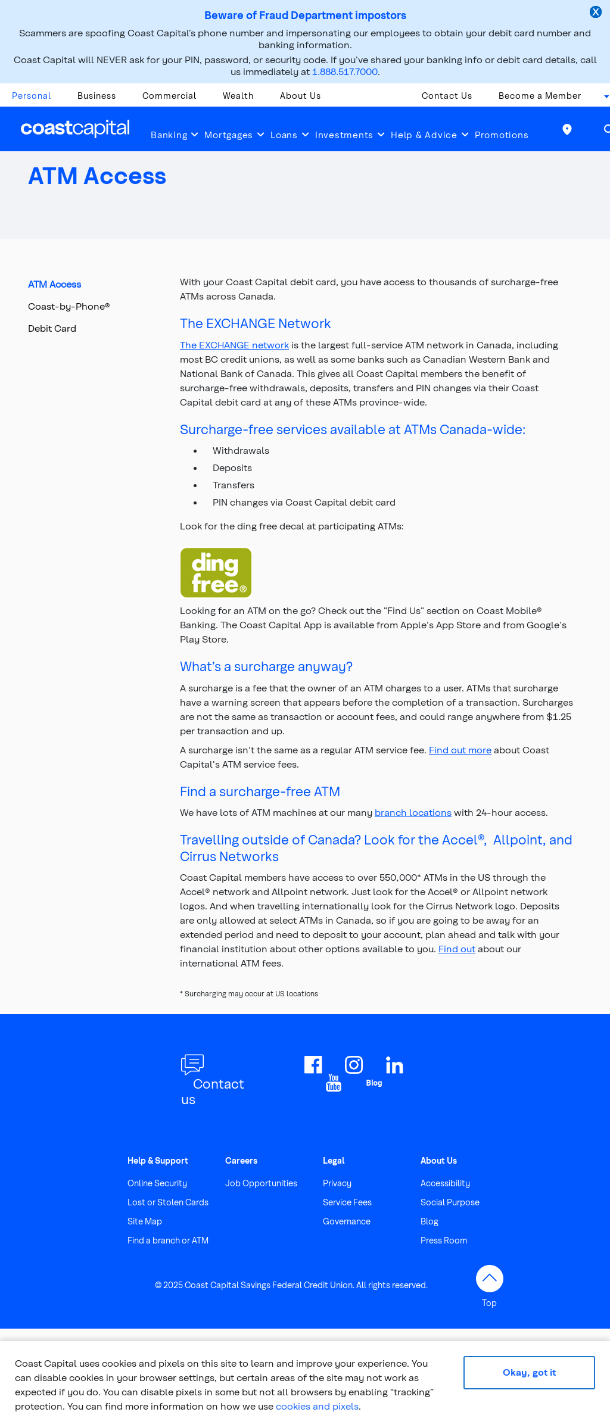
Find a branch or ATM (167, 1240)
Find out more (460, 749)
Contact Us (447, 96)
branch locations (413, 812)
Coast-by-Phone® (69, 305)
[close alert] (597, 13)
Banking (169, 134)
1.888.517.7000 (345, 71)
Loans (284, 134)
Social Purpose (450, 1202)
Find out (456, 948)
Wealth (238, 96)
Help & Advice (424, 134)
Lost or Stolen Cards (167, 1202)
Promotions (502, 134)
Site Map (144, 1221)
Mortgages (228, 134)
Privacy (337, 1183)
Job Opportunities (261, 1183)
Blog (429, 1221)
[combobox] (603, 98)
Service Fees (347, 1202)
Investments (344, 134)
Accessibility (445, 1183)
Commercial (169, 96)
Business (96, 96)
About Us (300, 96)
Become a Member (540, 96)
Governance (347, 1221)
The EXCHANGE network (234, 344)
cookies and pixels (317, 1405)
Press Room (444, 1240)
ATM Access (54, 283)
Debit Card (52, 327)
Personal (31, 96)
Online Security (157, 1183)
